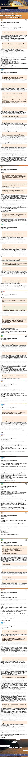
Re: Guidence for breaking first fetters (10, 22)
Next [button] (21, 17)
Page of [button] (10, 17)
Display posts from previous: (14, 739)
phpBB (11, 756)
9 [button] (17, 17)
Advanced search (21, 15)
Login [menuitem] (26, 9)
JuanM (4, 69)
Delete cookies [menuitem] (17, 754)
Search (20, 15)
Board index (3, 754)
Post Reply (3, 15)
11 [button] (20, 17)
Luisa (4, 19)
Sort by (14, 741)
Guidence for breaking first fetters (9, 13)
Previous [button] (11, 17)
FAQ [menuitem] (7, 9)
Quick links (3, 9)
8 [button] (16, 17)
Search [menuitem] (26, 11)
